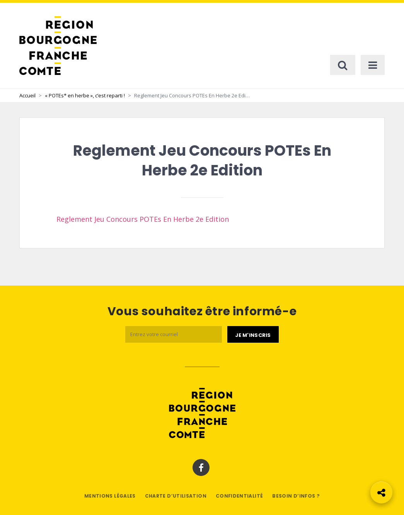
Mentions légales (110, 496)
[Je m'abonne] (252, 334)
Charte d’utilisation (175, 496)
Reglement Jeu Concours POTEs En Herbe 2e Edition (142, 219)
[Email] (173, 334)
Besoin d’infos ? (296, 496)
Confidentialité (239, 496)
